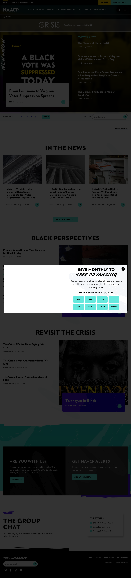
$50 (102, 299)
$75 (114, 299)
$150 (79, 307)
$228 (90, 307)
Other (114, 307)
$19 (78, 299)
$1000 (102, 307)
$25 (90, 299)
